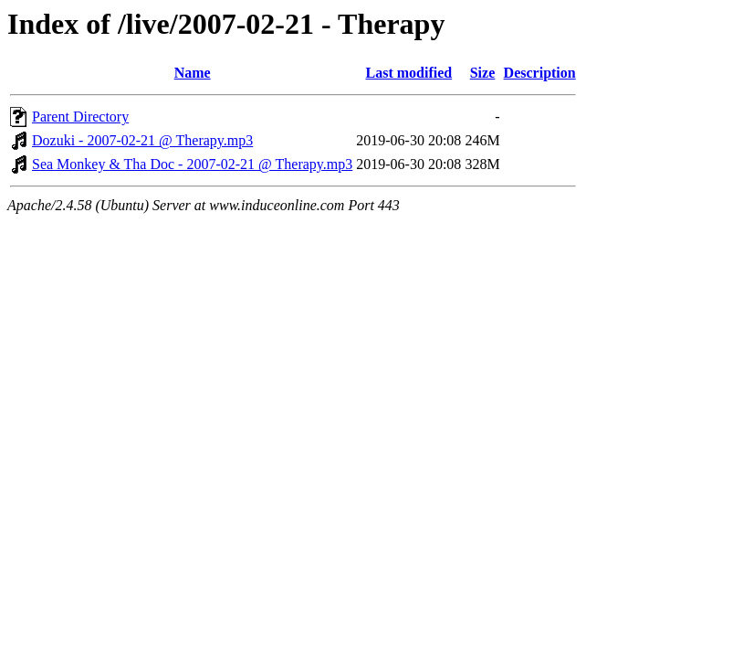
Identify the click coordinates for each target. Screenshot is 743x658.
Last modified (408, 72)
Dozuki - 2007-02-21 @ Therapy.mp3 (142, 140)
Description (540, 72)
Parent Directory (80, 116)
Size (483, 72)
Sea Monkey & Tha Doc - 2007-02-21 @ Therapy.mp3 (192, 164)
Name (192, 72)
